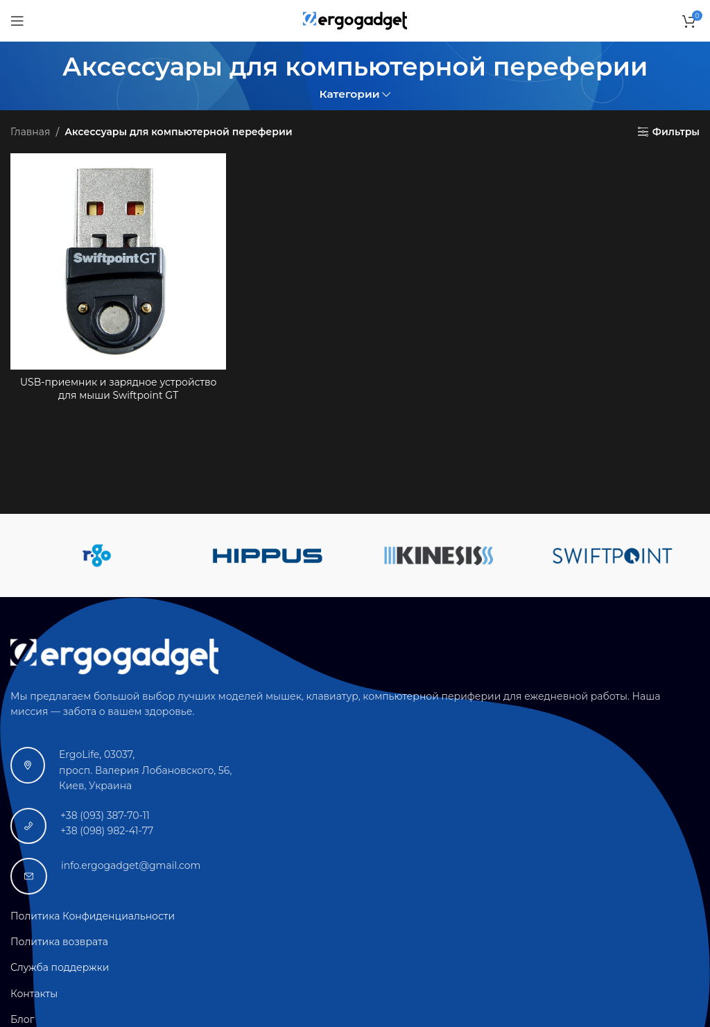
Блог (22, 1019)
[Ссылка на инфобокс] (355, 770)
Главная (30, 132)
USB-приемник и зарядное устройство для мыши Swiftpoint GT (118, 389)
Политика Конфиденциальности (92, 916)
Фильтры (676, 132)
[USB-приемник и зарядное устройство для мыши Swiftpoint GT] (118, 261)
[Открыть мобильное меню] (17, 21)
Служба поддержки (59, 967)
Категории (350, 94)
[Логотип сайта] (355, 20)
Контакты (34, 993)
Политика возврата (59, 941)
